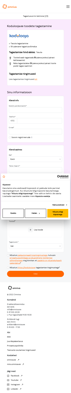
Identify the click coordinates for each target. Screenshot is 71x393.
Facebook (15, 375)
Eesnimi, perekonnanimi (18, 106)
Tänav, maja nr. (14, 166)
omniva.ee (13, 360)
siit (36, 79)
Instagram (15, 384)
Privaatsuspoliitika (15, 346)
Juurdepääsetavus (15, 341)
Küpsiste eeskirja (42, 196)
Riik (10, 155)
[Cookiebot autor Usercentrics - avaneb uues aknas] (58, 176)
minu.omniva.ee (15, 364)
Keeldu (13, 213)
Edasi (35, 274)
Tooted (12, 221)
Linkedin (14, 389)
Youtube (14, 380)
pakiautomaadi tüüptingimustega (32, 255)
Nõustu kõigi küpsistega (58, 213)
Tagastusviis (13, 242)
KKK (9, 337)
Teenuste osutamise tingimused (21, 350)
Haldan (36, 213)
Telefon (12, 117)
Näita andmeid (58, 205)
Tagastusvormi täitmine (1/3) (35, 16)
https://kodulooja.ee (26, 267)
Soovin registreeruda (22, 137)
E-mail (11, 128)
